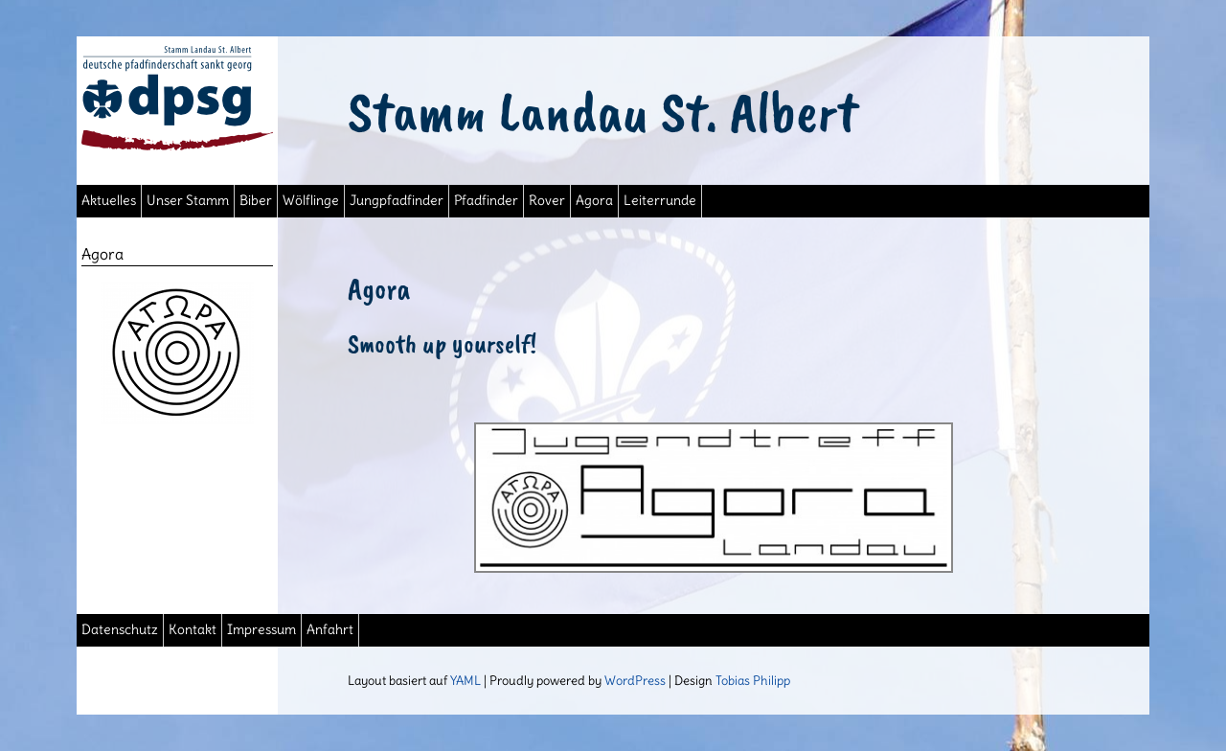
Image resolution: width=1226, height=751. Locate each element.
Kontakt (192, 630)
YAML (465, 680)
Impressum (261, 630)
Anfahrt (329, 630)
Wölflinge (311, 201)
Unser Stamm (188, 201)
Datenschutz (119, 630)
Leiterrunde (660, 201)
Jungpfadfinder (396, 201)
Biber (255, 201)
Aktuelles (108, 201)
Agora (594, 201)
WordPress (635, 680)
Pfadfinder (486, 201)
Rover (547, 201)
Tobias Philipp (752, 680)
